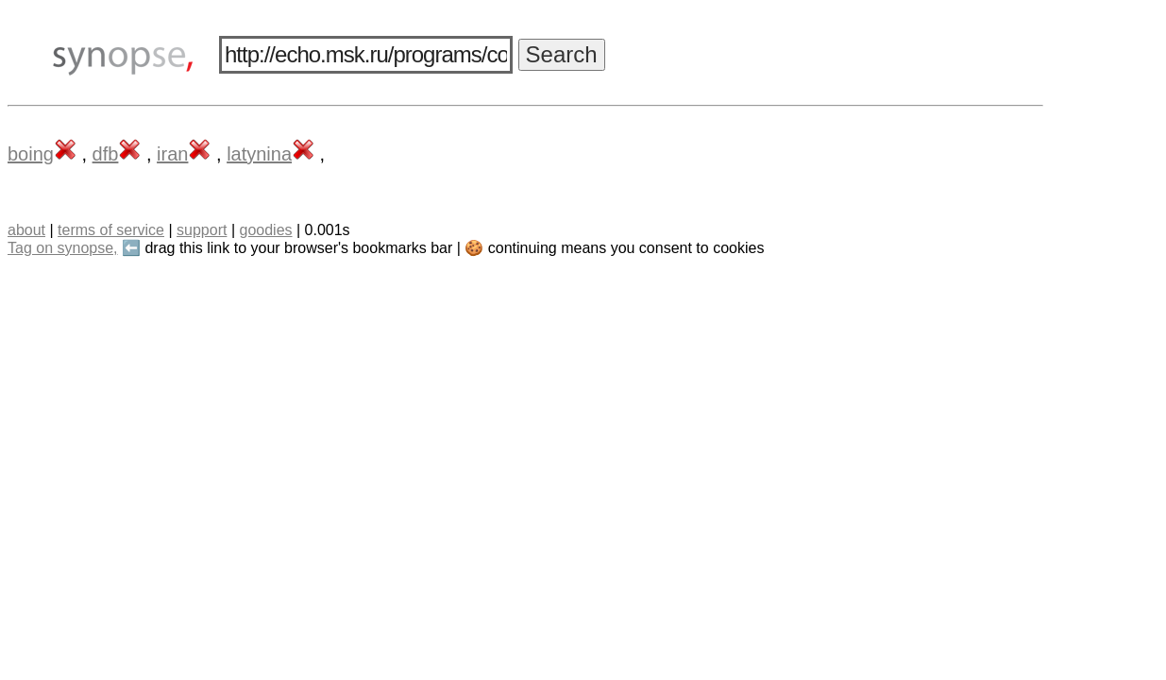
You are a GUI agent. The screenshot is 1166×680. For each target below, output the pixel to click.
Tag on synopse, (63, 248)
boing (31, 154)
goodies (265, 230)
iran (172, 154)
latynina (259, 154)
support (202, 230)
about (26, 230)
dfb (106, 154)
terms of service (111, 230)
